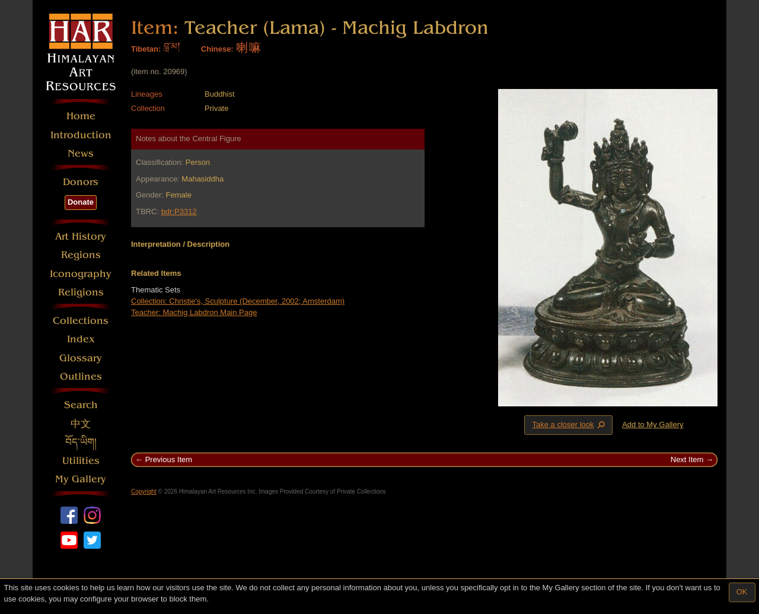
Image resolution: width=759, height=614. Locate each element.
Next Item (687, 459)
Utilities (81, 460)
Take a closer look (569, 425)
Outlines (81, 376)
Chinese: (217, 48)
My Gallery (80, 479)
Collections (81, 320)
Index (81, 339)
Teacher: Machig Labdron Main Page (194, 312)
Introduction (80, 135)
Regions (81, 254)
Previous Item (168, 459)
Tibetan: (146, 48)
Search (81, 405)
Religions (81, 292)
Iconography (80, 273)
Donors (80, 181)
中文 (81, 424)
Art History (80, 236)
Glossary (80, 358)
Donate (81, 202)
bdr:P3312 (179, 211)
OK (742, 591)
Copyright (144, 491)
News (81, 153)
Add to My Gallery (652, 424)
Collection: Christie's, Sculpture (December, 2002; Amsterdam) (238, 301)
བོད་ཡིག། (81, 442)
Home (80, 116)
